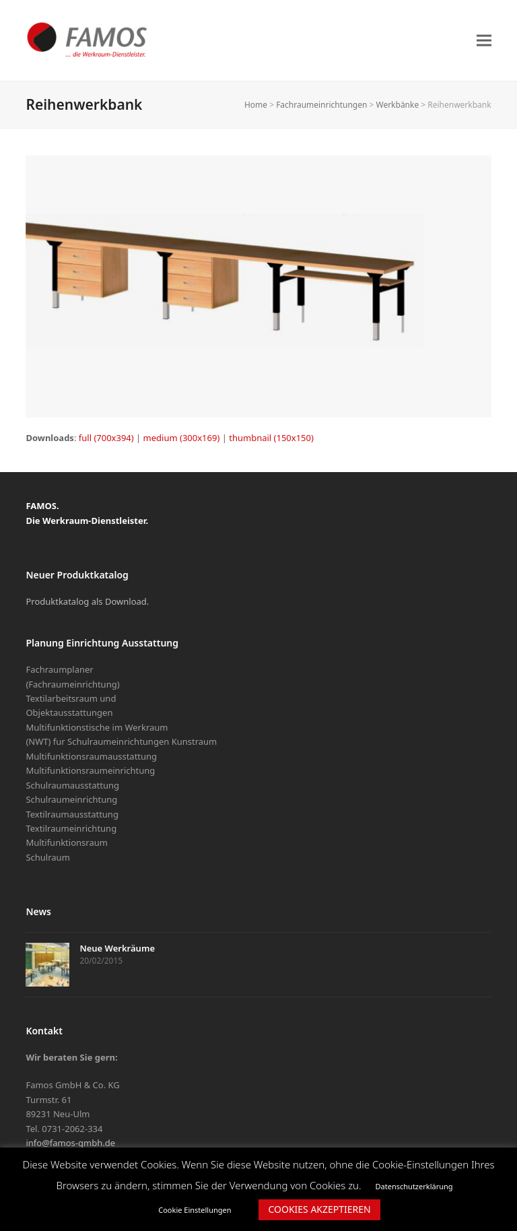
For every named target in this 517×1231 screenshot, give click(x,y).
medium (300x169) (181, 438)
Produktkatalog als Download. (87, 601)
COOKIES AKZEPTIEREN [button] (319, 1209)
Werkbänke (397, 104)
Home (255, 104)
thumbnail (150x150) (271, 438)
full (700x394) (106, 438)
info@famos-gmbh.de (70, 1143)
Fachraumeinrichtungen (321, 104)
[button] (484, 40)
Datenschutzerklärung (414, 1186)
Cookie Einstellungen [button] (194, 1210)
